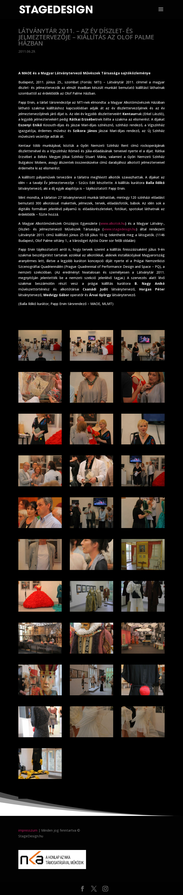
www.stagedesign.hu (120, 229)
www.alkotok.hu (112, 223)
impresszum (27, 830)
